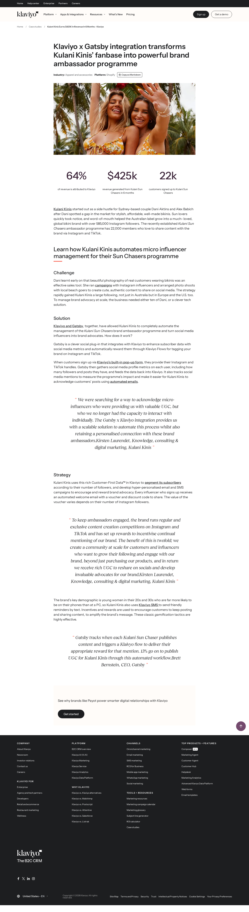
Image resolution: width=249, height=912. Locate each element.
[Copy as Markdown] (129, 81)
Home (20, 3)
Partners (63, 3)
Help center (33, 3)
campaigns (103, 292)
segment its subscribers (163, 490)
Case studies (35, 33)
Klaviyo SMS (149, 612)
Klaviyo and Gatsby (68, 333)
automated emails (124, 389)
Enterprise (49, 3)
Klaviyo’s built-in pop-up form (120, 369)
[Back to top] (241, 733)
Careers (76, 3)
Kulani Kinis (63, 216)
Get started (71, 721)
